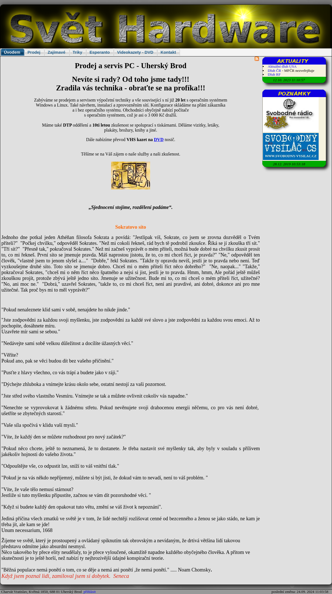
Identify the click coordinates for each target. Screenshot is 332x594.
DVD (159, 139)
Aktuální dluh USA (282, 66)
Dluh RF (274, 74)
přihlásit (90, 592)
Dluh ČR (274, 70)
